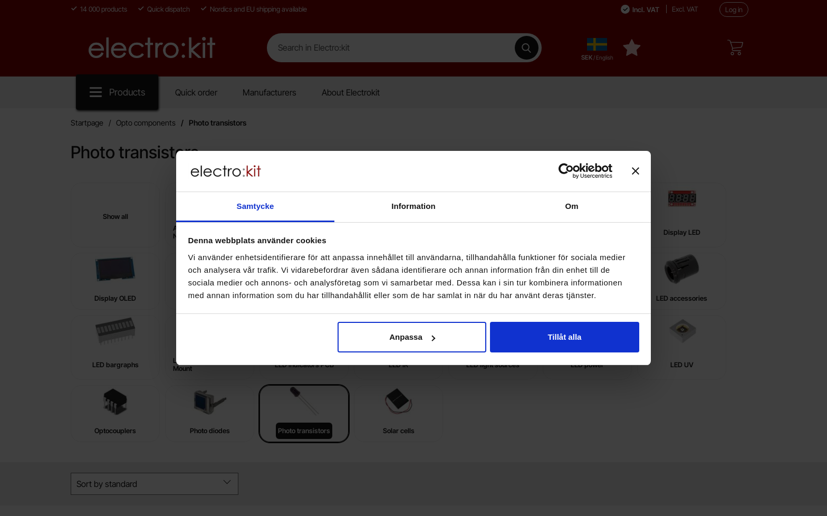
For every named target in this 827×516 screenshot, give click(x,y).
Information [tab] (413, 206)
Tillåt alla (564, 336)
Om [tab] (571, 206)
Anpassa (412, 336)
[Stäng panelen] (635, 171)
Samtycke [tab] (255, 206)
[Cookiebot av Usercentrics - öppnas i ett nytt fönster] (566, 171)
